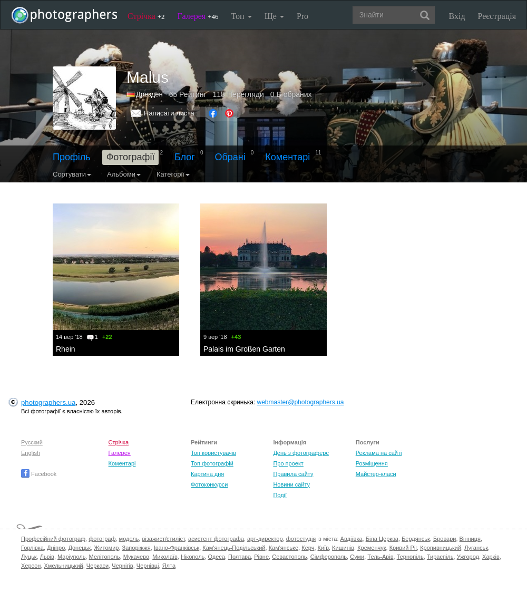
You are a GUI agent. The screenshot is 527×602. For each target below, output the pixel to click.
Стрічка (146, 16)
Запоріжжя (136, 548)
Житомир (106, 548)
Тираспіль (440, 557)
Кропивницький (440, 548)
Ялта (168, 565)
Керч (307, 548)
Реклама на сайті (379, 453)
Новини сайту (291, 484)
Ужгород (468, 557)
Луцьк (29, 557)
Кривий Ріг (403, 548)
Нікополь (192, 557)
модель (129, 539)
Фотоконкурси (209, 484)
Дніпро (56, 548)
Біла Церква (382, 539)
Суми (357, 557)
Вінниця (470, 539)
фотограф (102, 539)
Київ (323, 548)
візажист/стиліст (163, 539)
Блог (184, 157)
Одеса (216, 557)
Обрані (229, 157)
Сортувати (72, 174)
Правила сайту (293, 474)
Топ (241, 16)
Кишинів (343, 548)
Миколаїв (165, 557)
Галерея (198, 16)
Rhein (65, 349)
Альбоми (124, 174)
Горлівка (32, 548)
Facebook (38, 474)
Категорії (173, 174)
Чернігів (122, 565)
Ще (274, 16)
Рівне (261, 557)
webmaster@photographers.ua (300, 402)
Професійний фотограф (53, 539)
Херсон (31, 565)
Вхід (457, 16)
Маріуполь (71, 557)
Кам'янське (284, 548)
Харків (491, 557)
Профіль (72, 157)
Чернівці (147, 565)
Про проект (288, 463)
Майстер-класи (376, 474)
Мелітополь (104, 557)
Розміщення (372, 463)
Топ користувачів (213, 453)
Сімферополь (328, 557)
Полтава (239, 557)
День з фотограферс (301, 453)
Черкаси (97, 565)
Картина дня (207, 474)
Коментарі (287, 157)
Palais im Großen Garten (244, 349)
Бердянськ (416, 539)
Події (280, 495)
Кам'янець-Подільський (233, 548)
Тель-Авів (380, 557)
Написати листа (169, 113)
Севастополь (289, 557)
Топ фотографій (212, 463)
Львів (47, 557)
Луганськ (476, 548)
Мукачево (136, 557)
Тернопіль (410, 557)
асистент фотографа (216, 539)
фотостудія (301, 539)
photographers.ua (48, 402)
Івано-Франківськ (176, 548)
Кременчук (371, 548)
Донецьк (79, 548)
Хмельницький (63, 565)
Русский (32, 442)
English (30, 453)
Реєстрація (497, 16)
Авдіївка (351, 539)
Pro (302, 16)
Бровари (444, 539)
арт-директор (265, 539)
